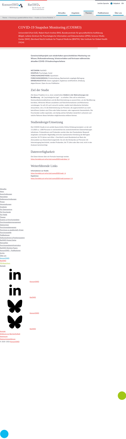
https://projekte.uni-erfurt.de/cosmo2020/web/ (47, 173)
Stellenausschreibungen (8, 199)
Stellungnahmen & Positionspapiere (12, 238)
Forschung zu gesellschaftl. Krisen (11, 230)
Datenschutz (4, 225)
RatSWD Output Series (8, 240)
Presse (2, 202)
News (2, 191)
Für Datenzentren (6, 209)
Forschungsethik (5, 232)
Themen (88, 13)
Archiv (2, 253)
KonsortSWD (4, 258)
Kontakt (3, 266)
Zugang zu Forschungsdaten (9, 220)
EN (123, 3)
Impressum (4, 336)
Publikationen (103, 13)
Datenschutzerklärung (7, 339)
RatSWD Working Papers (9, 248)
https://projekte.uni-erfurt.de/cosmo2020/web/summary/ (51, 178)
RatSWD (3, 261)
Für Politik (3, 214)
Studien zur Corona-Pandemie (44, 17)
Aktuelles (62, 13)
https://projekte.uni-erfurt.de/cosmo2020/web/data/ (49, 159)
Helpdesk (116, 3)
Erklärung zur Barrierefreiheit (10, 334)
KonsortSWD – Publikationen (10, 250)
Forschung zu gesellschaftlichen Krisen (21, 17)
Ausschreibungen (6, 194)
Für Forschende (5, 212)
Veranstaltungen (5, 204)
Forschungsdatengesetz (8, 227)
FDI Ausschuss (5, 263)
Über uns (118, 13)
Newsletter (4, 197)
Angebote (75, 13)
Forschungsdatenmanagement (10, 222)
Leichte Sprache (103, 3)
